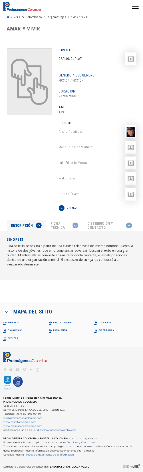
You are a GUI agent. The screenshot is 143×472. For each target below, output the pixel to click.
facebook (4, 370)
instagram (37, 370)
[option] (29, 81)
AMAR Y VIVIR (79, 17)
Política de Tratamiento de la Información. (50, 454)
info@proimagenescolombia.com (22, 418)
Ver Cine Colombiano (28, 17)
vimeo (24, 370)
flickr (31, 370)
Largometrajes (56, 17)
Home (8, 17)
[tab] (26, 225)
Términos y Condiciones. (81, 442)
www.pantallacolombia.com (19, 422)
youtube (17, 370)
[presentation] (26, 225)
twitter (11, 370)
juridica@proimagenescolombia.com (55, 430)
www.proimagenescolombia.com (22, 426)
